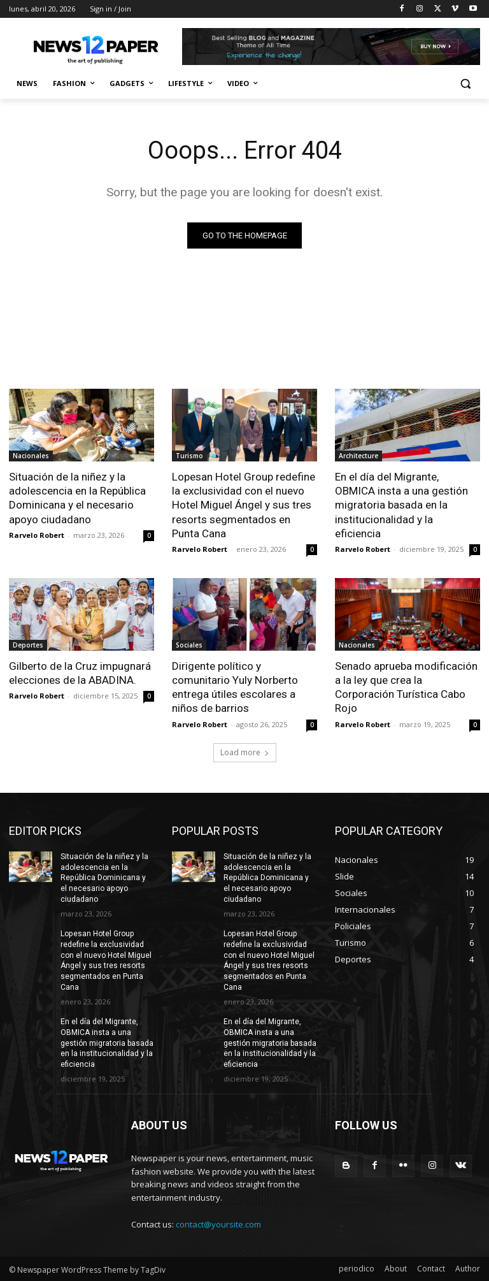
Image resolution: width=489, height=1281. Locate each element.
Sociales (189, 644)
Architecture (358, 455)
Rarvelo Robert (36, 535)
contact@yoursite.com (218, 1223)
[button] (465, 84)
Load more (244, 751)
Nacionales (31, 455)
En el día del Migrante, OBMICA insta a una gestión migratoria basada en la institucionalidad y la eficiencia (401, 504)
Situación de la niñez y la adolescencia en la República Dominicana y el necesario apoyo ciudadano (77, 497)
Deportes (28, 644)
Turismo (189, 455)
